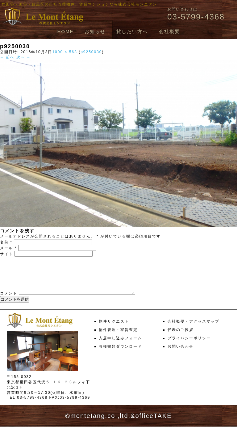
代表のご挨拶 (180, 337)
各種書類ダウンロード (120, 354)
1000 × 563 (64, 52)
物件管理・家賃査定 (118, 337)
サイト (6, 254)
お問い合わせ (180, 354)
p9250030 (91, 52)
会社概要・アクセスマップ (193, 329)
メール (8, 248)
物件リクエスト (114, 329)
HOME (65, 31)
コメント (8, 301)
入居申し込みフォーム (120, 345)
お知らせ (95, 31)
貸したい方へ (132, 31)
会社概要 (169, 31)
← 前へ (7, 57)
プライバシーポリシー (189, 345)
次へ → (23, 57)
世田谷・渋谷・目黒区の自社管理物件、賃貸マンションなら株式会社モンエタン (79, 4)
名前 (6, 242)
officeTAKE (153, 423)
